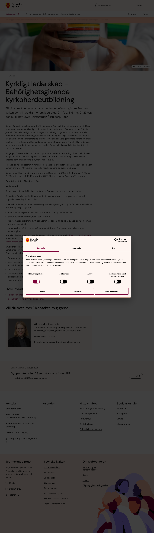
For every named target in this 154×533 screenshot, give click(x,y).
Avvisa (42, 291)
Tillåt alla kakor (111, 291)
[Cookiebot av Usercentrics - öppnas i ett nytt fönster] (117, 240)
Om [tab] (113, 248)
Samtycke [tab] (41, 248)
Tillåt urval (77, 291)
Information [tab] (77, 248)
